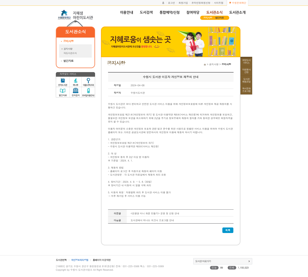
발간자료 (219, 17)
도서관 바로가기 (203, 261)
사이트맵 (218, 2)
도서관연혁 (61, 259)
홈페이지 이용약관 (101, 259)
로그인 (171, 2)
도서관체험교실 (246, 80)
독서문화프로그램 (246, 90)
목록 (227, 230)
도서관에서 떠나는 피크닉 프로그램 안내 (152, 220)
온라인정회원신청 (201, 2)
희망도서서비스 (246, 61)
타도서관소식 (70, 53)
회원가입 (183, 2)
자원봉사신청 (246, 71)
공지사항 (207, 17)
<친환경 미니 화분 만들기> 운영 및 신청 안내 (155, 213)
